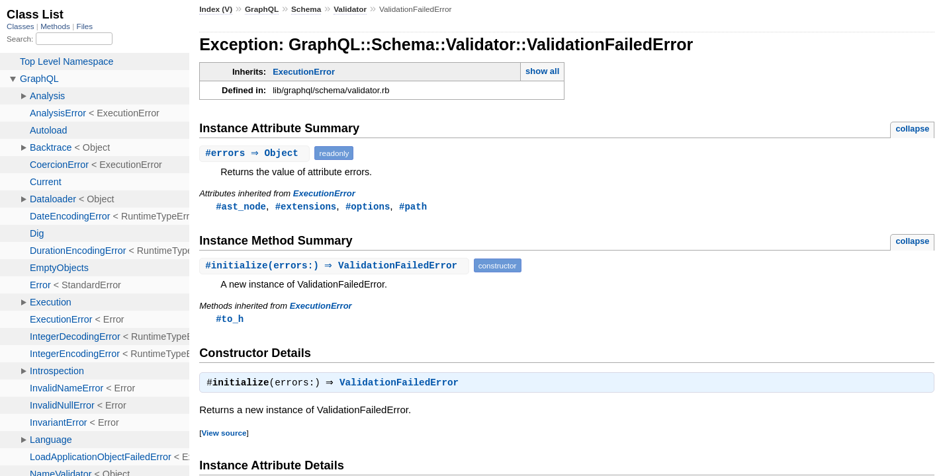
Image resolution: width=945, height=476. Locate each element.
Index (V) (215, 9)
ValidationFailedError (402, 385)
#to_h (230, 319)
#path (413, 206)
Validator (350, 9)
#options (367, 206)
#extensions (306, 206)
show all (542, 71)
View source (223, 435)
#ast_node (241, 206)
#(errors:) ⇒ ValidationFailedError (336, 266)
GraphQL (262, 9)
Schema (306, 9)
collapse (912, 129)
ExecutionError (304, 72)
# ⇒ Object (256, 153)
